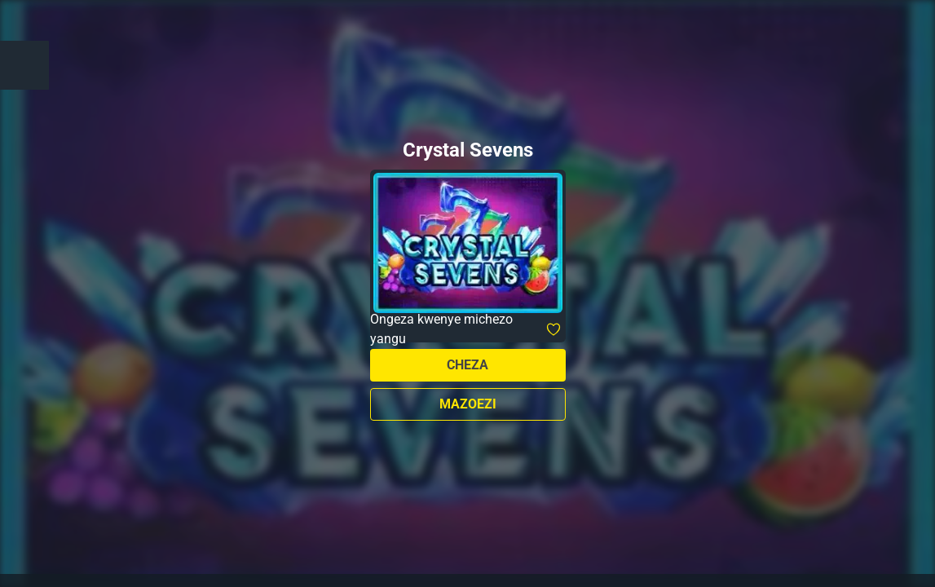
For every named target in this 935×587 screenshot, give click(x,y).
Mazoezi (467, 404)
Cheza (467, 365)
